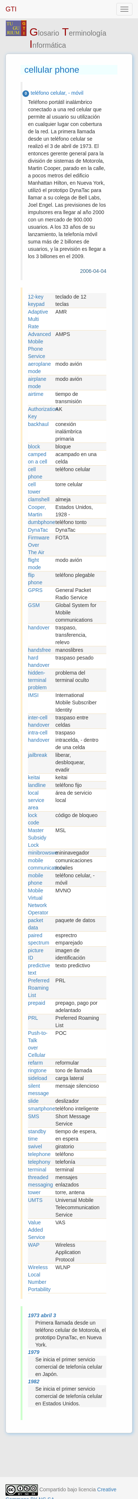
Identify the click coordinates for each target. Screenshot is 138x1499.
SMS (33, 1116)
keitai (34, 777)
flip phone (35, 578)
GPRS (35, 590)
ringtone (37, 1070)
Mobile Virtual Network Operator (38, 901)
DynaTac (38, 530)
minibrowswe (42, 853)
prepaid (36, 1003)
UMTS (35, 1200)
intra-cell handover (38, 736)
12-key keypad (36, 300)
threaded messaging (40, 1181)
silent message (38, 1089)
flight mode (34, 563)
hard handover (38, 661)
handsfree (39, 650)
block (34, 446)
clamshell (38, 499)
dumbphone (41, 522)
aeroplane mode (39, 367)
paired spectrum (38, 939)
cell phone (35, 473)
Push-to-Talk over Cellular (37, 1044)
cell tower (34, 488)
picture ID (35, 954)
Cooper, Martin (37, 510)
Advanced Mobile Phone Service (39, 345)
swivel (35, 1146)
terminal (37, 1170)
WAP (33, 1245)
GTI (11, 9)
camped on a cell (37, 458)
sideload (37, 1078)
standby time (37, 1135)
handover (38, 628)
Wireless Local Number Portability (39, 1278)
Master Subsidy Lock (37, 837)
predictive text (39, 969)
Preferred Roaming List (38, 988)
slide (33, 1101)
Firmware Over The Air (38, 545)
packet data (35, 924)
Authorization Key (42, 412)
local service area (36, 800)
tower (34, 1192)
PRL (33, 1018)
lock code (33, 819)
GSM (34, 605)
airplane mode (37, 382)
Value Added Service (36, 1230)
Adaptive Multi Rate (38, 319)
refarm (35, 1063)
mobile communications (42, 864)
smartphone (41, 1109)
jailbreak (37, 755)
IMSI (33, 695)
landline (37, 785)
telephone (39, 1154)
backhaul (38, 424)
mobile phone (35, 879)
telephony (39, 1162)
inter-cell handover (38, 721)
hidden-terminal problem (37, 680)
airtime (35, 394)
